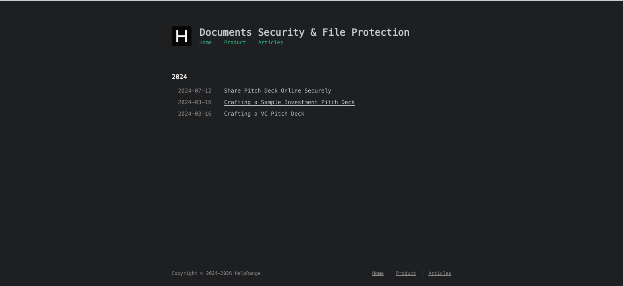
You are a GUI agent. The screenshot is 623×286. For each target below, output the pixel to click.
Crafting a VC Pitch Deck (264, 113)
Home (205, 42)
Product (235, 42)
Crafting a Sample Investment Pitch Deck (289, 102)
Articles (270, 42)
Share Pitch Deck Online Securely (277, 90)
